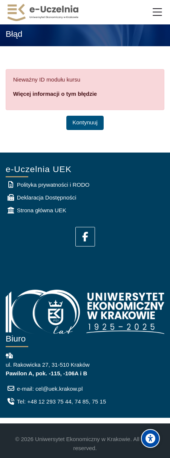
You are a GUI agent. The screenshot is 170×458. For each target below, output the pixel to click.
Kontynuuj (85, 122)
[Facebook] (85, 236)
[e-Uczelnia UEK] (43, 12)
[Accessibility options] (150, 438)
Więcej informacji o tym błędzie (55, 94)
